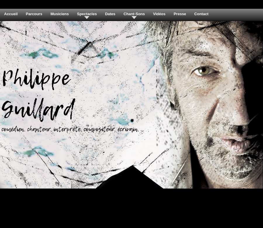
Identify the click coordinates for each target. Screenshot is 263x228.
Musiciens (60, 14)
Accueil (11, 14)
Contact (201, 14)
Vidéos (159, 14)
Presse (180, 14)
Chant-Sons (134, 14)
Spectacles (87, 14)
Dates (110, 14)
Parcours (34, 14)
